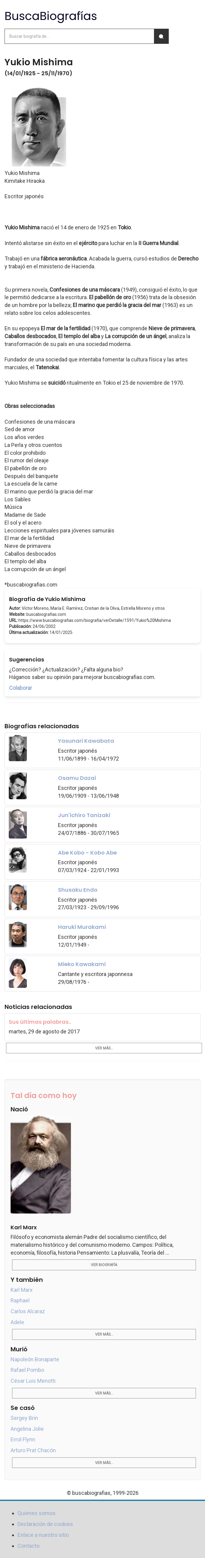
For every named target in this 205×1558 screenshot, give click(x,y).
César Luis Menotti (33, 1381)
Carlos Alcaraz (28, 1311)
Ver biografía (104, 1265)
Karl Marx (22, 1290)
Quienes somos (37, 1513)
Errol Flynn (23, 1439)
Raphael (20, 1300)
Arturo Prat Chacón (33, 1450)
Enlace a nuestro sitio (43, 1535)
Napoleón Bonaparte (35, 1359)
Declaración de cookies (45, 1524)
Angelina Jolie (27, 1429)
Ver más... (104, 1048)
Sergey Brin (24, 1418)
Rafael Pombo (27, 1370)
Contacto (29, 1546)
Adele (17, 1322)
